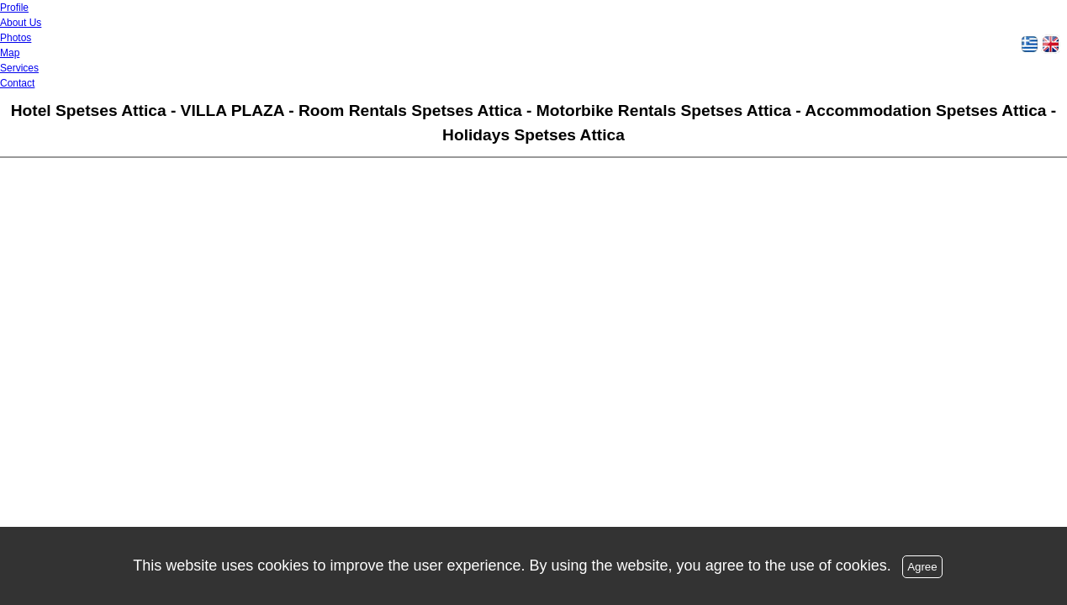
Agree (922, 566)
